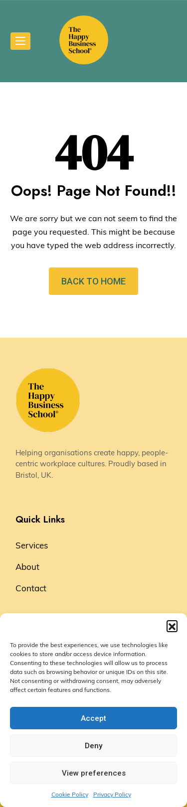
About (27, 566)
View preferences (94, 773)
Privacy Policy (112, 794)
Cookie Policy (69, 794)
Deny (93, 745)
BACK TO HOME (93, 281)
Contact (30, 588)
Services (31, 545)
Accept (93, 718)
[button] (172, 626)
